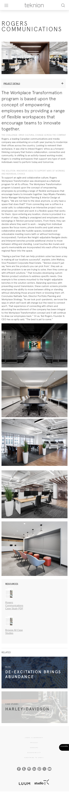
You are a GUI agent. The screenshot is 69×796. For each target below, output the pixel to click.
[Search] (63, 5)
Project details (11, 83)
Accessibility (34, 752)
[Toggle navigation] (5, 5)
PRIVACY (34, 742)
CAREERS (34, 747)
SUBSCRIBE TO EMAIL (34, 757)
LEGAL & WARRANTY (34, 737)
